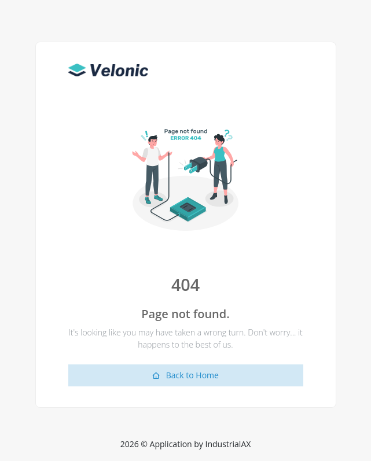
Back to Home (185, 375)
